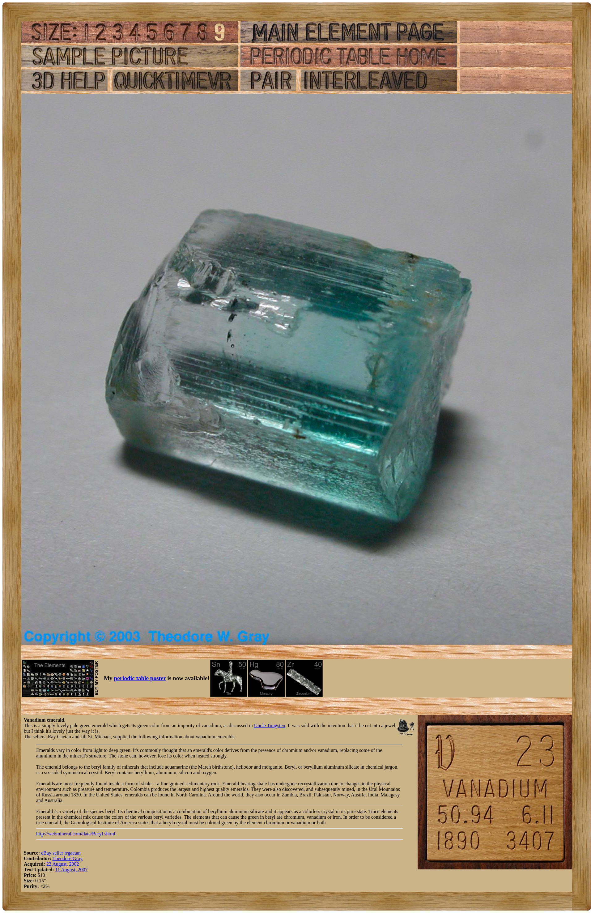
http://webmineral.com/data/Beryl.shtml (75, 833)
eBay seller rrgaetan (61, 852)
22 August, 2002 (62, 864)
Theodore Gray (68, 858)
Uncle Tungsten (269, 725)
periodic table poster (140, 678)
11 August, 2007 (71, 869)
